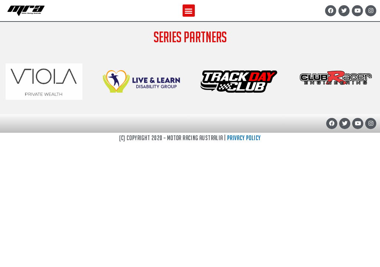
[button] (189, 10)
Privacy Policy (244, 137)
